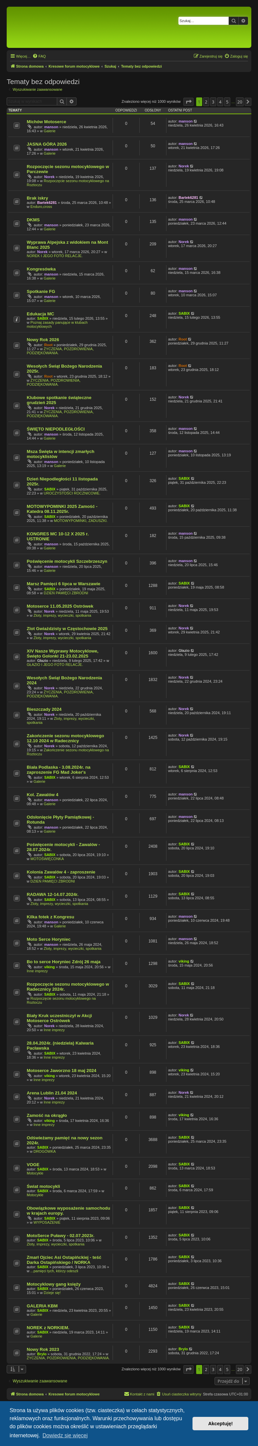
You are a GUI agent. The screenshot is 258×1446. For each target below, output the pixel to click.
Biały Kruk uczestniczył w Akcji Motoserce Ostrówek (59, 1018)
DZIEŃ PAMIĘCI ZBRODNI (66, 593)
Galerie (49, 131)
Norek (49, 177)
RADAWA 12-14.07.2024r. (53, 894)
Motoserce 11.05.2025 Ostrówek (60, 606)
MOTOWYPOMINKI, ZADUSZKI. (81, 521)
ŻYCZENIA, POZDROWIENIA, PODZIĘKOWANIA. (54, 382)
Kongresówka (41, 269)
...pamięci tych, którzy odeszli (54, 1271)
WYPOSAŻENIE (46, 1222)
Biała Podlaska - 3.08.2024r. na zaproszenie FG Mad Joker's (59, 770)
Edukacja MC (40, 313)
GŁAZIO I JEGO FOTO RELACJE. (55, 665)
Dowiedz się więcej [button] (65, 1435)
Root (48, 345)
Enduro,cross (41, 207)
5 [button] (227, 102)
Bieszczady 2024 (44, 709)
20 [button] (239, 102)
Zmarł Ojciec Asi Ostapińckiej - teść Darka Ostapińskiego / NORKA (64, 1260)
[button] (188, 102)
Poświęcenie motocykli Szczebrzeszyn (67, 561)
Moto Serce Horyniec (49, 939)
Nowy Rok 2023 (43, 1349)
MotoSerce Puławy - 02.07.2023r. (60, 1235)
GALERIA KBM (42, 1305)
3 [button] (213, 102)
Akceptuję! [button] (220, 1423)
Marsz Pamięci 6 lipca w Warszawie (63, 583)
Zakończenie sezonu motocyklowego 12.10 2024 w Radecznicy (65, 738)
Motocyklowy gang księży (54, 1284)
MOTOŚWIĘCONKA (47, 859)
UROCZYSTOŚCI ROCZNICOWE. (72, 493)
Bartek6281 (47, 203)
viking (49, 967)
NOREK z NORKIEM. (48, 1327)
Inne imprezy (37, 971)
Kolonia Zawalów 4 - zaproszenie (61, 871)
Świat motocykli (43, 1186)
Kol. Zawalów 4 (42, 794)
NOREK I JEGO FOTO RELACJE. (55, 256)
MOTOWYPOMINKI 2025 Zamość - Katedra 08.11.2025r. (62, 509)
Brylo (41, 1354)
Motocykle (35, 1173)
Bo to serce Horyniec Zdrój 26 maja (64, 961)
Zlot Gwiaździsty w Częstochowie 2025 (67, 628)
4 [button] (220, 102)
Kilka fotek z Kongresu (50, 916)
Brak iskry (37, 198)
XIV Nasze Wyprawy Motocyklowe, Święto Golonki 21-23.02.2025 (63, 654)
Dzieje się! (52, 1293)
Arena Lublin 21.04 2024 (52, 1092)
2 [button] (206, 102)
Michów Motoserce (46, 121)
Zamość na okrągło (47, 1115)
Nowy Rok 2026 (43, 339)
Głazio (42, 661)
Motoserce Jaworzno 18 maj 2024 (61, 1070)
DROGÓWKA (44, 1151)
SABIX (42, 318)
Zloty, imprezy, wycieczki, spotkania (62, 615)
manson (51, 127)
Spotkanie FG (41, 291)
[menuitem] (39, 56)
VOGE (33, 1164)
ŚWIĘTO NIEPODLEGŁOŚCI (56, 429)
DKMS (33, 219)
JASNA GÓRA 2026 (47, 144)
